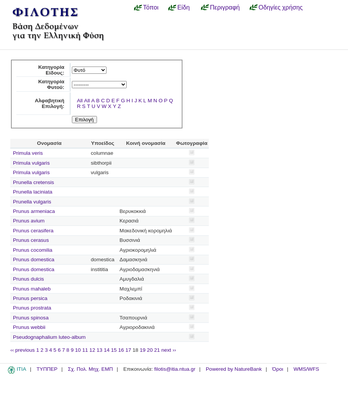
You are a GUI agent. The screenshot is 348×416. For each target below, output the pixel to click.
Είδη (183, 7)
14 (107, 350)
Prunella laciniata (32, 192)
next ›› (168, 350)
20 (150, 350)
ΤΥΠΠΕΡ (47, 369)
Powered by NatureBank (234, 369)
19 (142, 350)
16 (121, 350)
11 (85, 350)
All (80, 100)
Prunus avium (28, 221)
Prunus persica (30, 298)
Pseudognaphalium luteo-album (49, 337)
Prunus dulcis (28, 279)
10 (78, 350)
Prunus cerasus (31, 240)
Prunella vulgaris (32, 202)
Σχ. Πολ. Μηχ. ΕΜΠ (90, 369)
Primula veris (28, 153)
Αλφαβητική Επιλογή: (49, 103)
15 (114, 350)
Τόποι (151, 7)
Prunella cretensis (33, 182)
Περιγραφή (225, 7)
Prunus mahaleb (32, 289)
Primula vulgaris (31, 163)
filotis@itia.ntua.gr (174, 369)
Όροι (277, 369)
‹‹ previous (22, 350)
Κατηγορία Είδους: (51, 70)
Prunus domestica (33, 259)
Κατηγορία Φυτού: (51, 84)
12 (92, 350)
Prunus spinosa (31, 318)
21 (157, 350)
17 (128, 350)
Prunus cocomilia (32, 250)
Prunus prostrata (32, 308)
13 (99, 350)
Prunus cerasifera (33, 230)
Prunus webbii (29, 327)
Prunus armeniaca (34, 211)
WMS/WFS (306, 369)
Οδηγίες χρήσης (281, 7)
